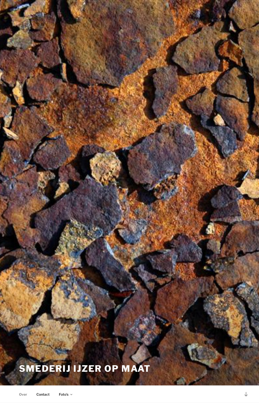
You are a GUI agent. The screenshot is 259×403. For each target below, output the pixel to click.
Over (23, 394)
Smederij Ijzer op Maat (85, 368)
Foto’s (66, 394)
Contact (43, 394)
